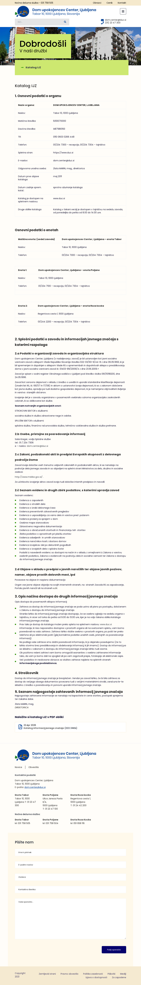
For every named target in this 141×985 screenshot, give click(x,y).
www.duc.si (106, 624)
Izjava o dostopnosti (96, 977)
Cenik (110, 2)
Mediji (123, 973)
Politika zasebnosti (93, 973)
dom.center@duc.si (37, 446)
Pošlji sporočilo (114, 949)
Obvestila (33, 767)
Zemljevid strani (47, 973)
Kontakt (122, 2)
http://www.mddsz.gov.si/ (29, 476)
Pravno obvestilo (69, 973)
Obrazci (97, 2)
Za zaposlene (119, 977)
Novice (18, 767)
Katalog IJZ (33, 67)
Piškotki (111, 973)
